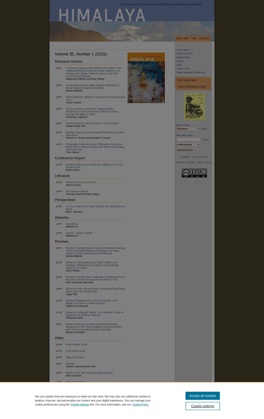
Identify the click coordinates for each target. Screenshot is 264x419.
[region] (132, 400)
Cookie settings (80, 404)
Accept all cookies (202, 396)
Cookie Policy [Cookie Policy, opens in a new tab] (140, 404)
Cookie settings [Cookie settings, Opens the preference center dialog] (202, 406)
